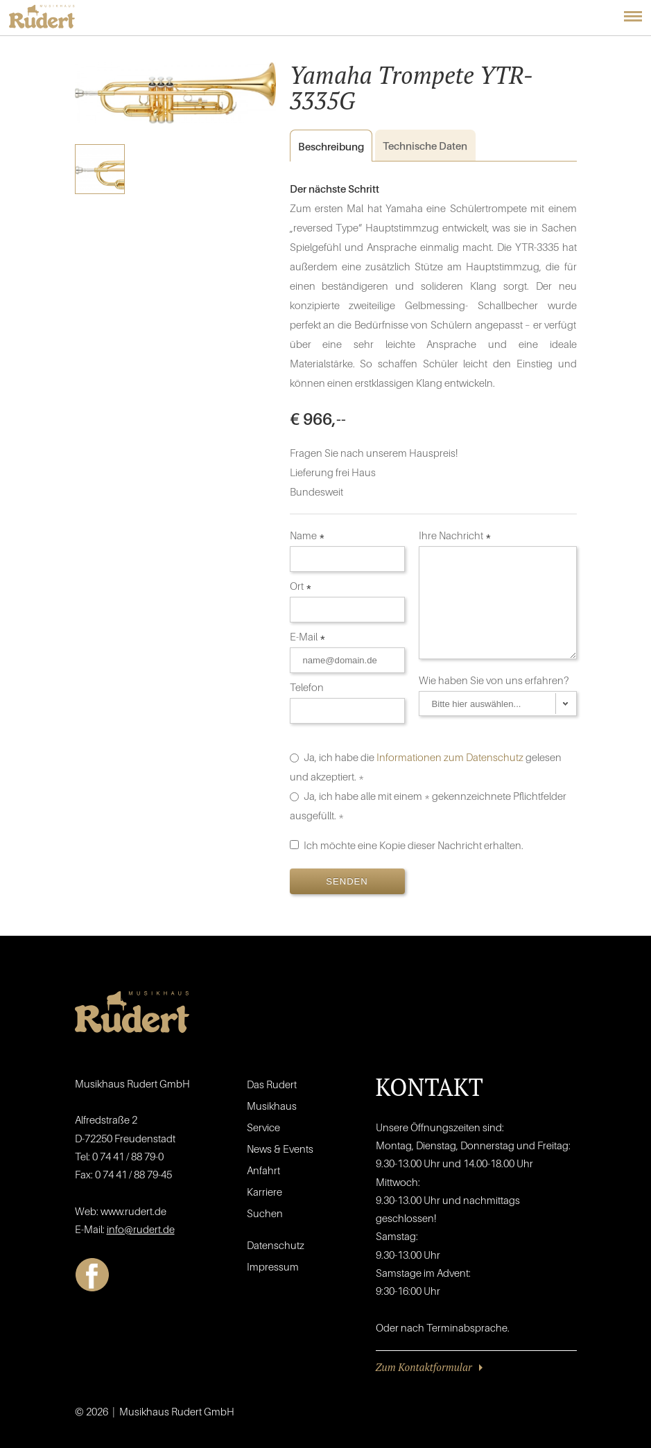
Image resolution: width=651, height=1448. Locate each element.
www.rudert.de (133, 1211)
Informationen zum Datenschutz (449, 757)
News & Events (280, 1148)
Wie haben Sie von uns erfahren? (495, 680)
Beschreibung (327, 147)
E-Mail (308, 636)
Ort (301, 585)
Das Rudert (272, 1084)
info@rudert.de (141, 1229)
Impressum (273, 1266)
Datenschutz (275, 1245)
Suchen (265, 1213)
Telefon (308, 687)
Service (263, 1127)
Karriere (264, 1191)
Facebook (92, 1274)
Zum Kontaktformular (424, 1367)
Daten (425, 145)
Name (307, 535)
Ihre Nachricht (455, 535)
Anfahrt (263, 1170)
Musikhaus (272, 1105)
